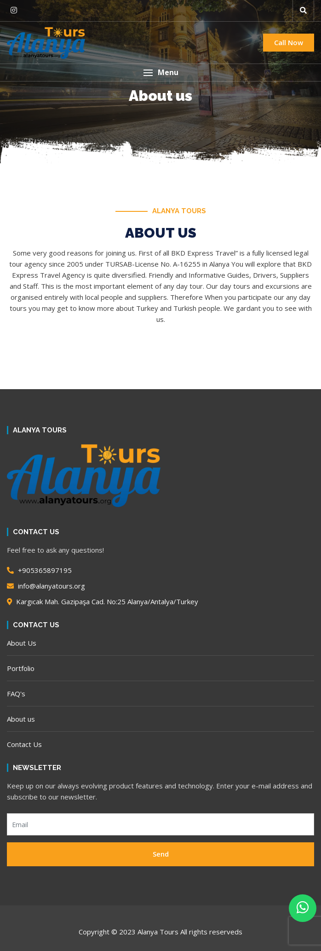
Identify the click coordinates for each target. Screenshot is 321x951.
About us (21, 718)
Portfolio (20, 668)
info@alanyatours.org (46, 585)
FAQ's (16, 693)
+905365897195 (39, 570)
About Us (21, 643)
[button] (303, 10)
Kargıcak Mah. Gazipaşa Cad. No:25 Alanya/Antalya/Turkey (102, 601)
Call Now (288, 42)
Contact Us (24, 744)
